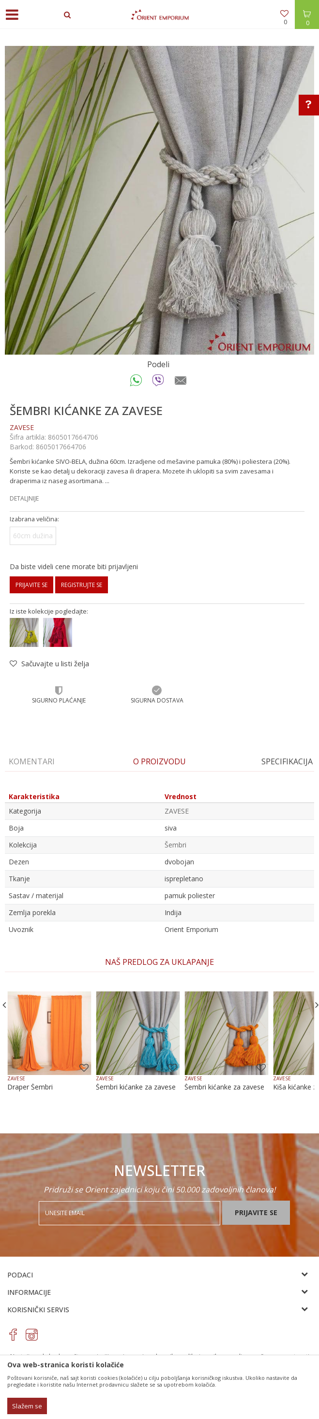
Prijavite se (31, 585)
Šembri (175, 844)
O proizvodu (159, 761)
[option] (159, 200)
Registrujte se (81, 585)
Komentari (32, 761)
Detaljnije (24, 498)
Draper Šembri (30, 1087)
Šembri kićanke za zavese (136, 1087)
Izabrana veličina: (34, 519)
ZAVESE (22, 427)
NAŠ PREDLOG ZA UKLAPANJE (159, 962)
